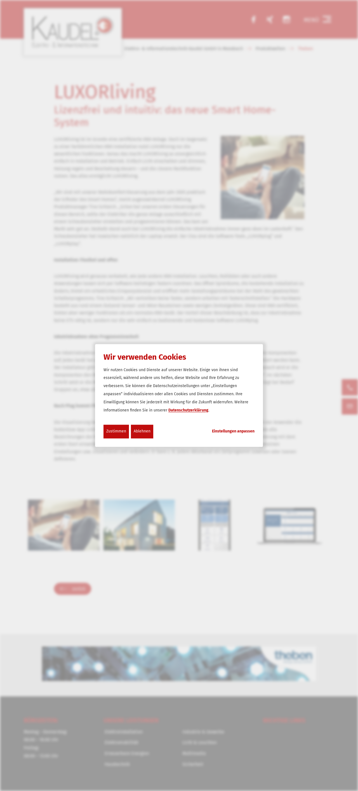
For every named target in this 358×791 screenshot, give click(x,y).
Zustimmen (116, 431)
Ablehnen (142, 431)
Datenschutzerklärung (188, 410)
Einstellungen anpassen (233, 431)
